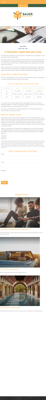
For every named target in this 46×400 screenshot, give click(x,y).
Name (2, 154)
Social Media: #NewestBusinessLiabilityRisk (14, 229)
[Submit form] (4, 182)
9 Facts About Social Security (9, 269)
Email (2, 162)
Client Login (23, 5)
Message (3, 170)
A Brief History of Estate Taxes (10, 308)
